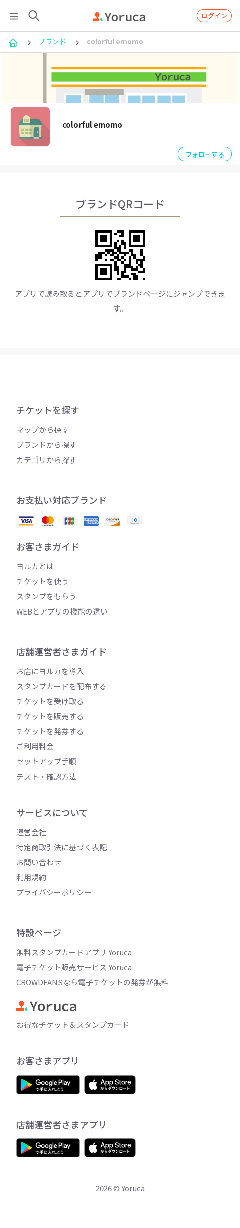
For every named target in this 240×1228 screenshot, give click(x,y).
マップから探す (42, 429)
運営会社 (31, 832)
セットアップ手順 (46, 761)
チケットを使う (42, 581)
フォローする (204, 154)
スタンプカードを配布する (61, 686)
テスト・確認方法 (46, 776)
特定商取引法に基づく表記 (61, 847)
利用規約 (31, 877)
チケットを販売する (50, 716)
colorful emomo (92, 124)
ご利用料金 (35, 746)
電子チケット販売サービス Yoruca (74, 967)
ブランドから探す (46, 444)
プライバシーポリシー (54, 892)
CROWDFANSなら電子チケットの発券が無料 (92, 982)
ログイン (214, 15)
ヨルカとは (35, 566)
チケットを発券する (50, 731)
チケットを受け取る (50, 701)
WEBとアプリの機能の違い (62, 611)
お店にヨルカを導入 (50, 671)
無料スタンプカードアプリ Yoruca (74, 952)
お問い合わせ (38, 862)
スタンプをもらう (46, 596)
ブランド (52, 41)
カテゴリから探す (46, 459)
